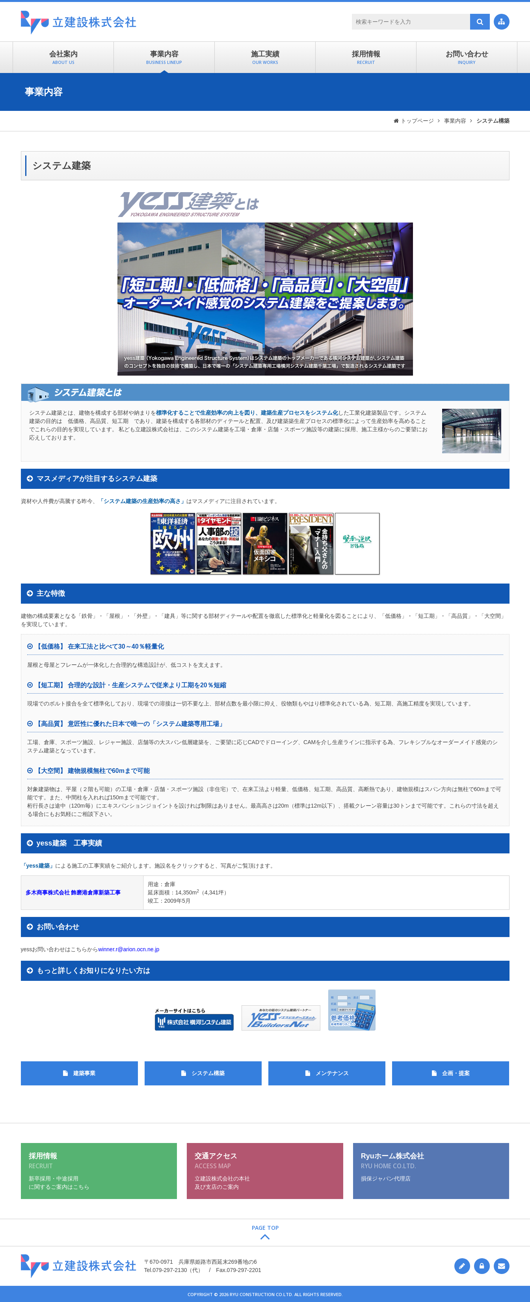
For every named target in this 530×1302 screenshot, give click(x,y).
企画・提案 (456, 1073)
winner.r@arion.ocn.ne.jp (128, 949)
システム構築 (208, 1073)
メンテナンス (332, 1073)
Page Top (265, 1227)
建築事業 (84, 1073)
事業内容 (455, 121)
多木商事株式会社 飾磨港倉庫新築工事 (73, 892)
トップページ (417, 121)
